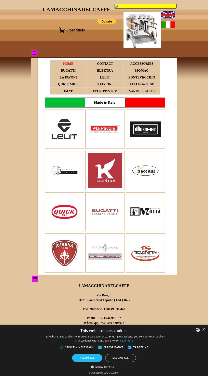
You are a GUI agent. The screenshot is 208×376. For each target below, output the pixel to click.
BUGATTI (68, 70)
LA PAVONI (68, 77)
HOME (68, 63)
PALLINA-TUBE (142, 84)
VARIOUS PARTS (142, 91)
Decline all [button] (121, 358)
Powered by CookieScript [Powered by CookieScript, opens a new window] (104, 372)
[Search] (146, 6)
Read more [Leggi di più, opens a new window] (126, 340)
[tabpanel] (104, 319)
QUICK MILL (68, 84)
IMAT (68, 91)
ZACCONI (105, 84)
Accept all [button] (87, 358)
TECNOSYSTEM (105, 91)
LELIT (105, 77)
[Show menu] (34, 53)
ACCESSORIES (141, 63)
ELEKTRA (105, 70)
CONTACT (105, 63)
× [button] (203, 329)
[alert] (104, 350)
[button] (104, 366)
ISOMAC (141, 70)
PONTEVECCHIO (141, 77)
